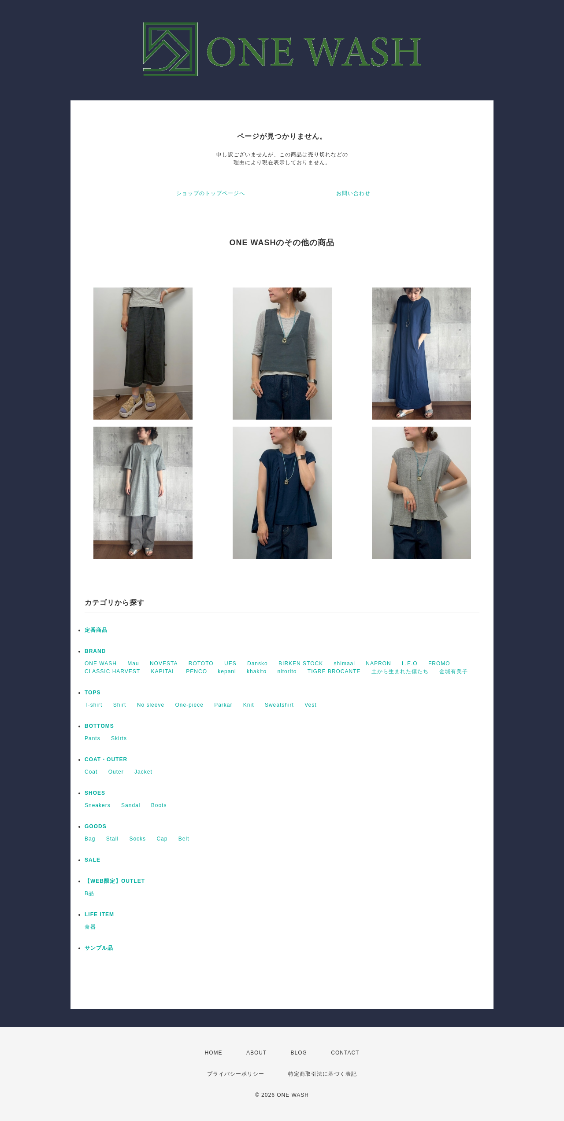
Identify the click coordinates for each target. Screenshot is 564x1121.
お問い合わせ (353, 193)
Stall (112, 839)
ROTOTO (201, 663)
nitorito (287, 671)
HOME (214, 1053)
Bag (90, 839)
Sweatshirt (279, 705)
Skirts (119, 738)
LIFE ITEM (99, 914)
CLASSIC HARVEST (112, 671)
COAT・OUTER (106, 759)
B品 (89, 893)
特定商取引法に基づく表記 (322, 1074)
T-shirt (93, 705)
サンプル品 (99, 948)
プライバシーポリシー (235, 1074)
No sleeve (150, 705)
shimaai (344, 663)
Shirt (119, 705)
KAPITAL (163, 671)
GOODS (96, 826)
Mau (133, 663)
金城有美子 (453, 671)
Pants (92, 738)
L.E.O (410, 663)
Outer (116, 772)
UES (230, 663)
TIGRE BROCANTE (334, 671)
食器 (90, 927)
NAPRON (378, 663)
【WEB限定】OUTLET (115, 881)
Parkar (223, 705)
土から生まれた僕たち (400, 671)
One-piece (189, 705)
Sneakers (98, 805)
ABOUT (256, 1053)
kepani (227, 671)
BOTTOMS (99, 726)
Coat (91, 772)
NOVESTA (164, 663)
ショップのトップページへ (210, 193)
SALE (92, 860)
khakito (257, 671)
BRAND (95, 651)
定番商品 (96, 630)
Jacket (143, 772)
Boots (159, 805)
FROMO (439, 663)
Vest (310, 705)
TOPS (92, 693)
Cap (161, 839)
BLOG (299, 1053)
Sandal (130, 805)
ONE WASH (101, 663)
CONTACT (345, 1053)
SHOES (95, 793)
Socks (137, 839)
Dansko (257, 663)
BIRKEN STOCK (300, 663)
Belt (183, 839)
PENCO (196, 671)
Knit (248, 705)
